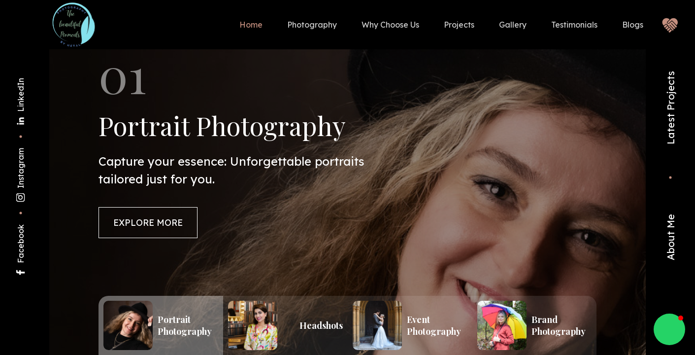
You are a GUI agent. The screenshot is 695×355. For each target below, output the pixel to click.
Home (251, 25)
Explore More (148, 223)
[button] (669, 329)
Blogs (632, 25)
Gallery (513, 25)
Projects (459, 25)
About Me (670, 237)
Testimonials (574, 25)
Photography (312, 25)
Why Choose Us (390, 25)
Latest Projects (670, 107)
